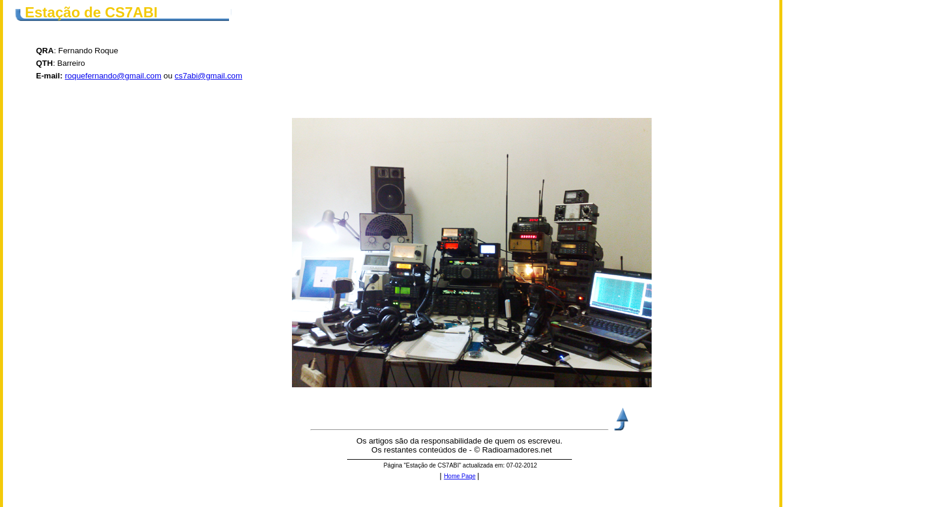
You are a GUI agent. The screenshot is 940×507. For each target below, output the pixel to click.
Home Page (459, 476)
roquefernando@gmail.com (113, 75)
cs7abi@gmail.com (208, 75)
